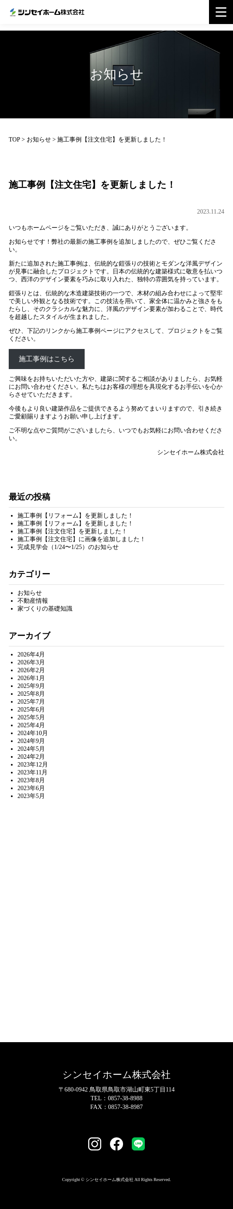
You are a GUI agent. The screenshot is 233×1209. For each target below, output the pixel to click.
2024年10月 (32, 733)
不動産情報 (32, 601)
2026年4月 (31, 654)
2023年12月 (32, 764)
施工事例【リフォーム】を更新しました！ (75, 515)
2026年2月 (31, 670)
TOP (14, 139)
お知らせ (39, 139)
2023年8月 (31, 780)
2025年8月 (31, 694)
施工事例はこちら (47, 359)
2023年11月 (32, 772)
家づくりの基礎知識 (44, 608)
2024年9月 (31, 741)
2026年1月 (31, 678)
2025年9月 (31, 686)
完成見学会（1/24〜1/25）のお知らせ (68, 547)
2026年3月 (31, 662)
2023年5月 (31, 796)
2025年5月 (31, 717)
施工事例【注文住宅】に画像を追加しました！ (81, 539)
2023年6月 (31, 788)
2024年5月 (31, 749)
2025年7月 (31, 701)
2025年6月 (31, 709)
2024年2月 (31, 756)
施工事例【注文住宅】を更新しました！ (72, 531)
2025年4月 (31, 725)
